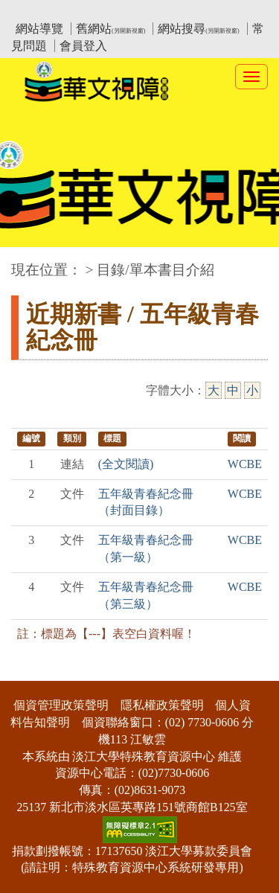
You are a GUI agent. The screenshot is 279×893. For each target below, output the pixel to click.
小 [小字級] (252, 390)
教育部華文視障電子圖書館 (142, 11)
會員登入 (83, 45)
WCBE (245, 464)
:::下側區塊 (28, 671)
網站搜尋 (198, 28)
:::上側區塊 (39, 11)
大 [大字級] (213, 390)
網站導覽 (39, 28)
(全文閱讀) (126, 464)
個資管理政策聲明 (61, 705)
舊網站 (110, 28)
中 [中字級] (233, 390)
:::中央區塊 (28, 262)
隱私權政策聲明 (162, 705)
